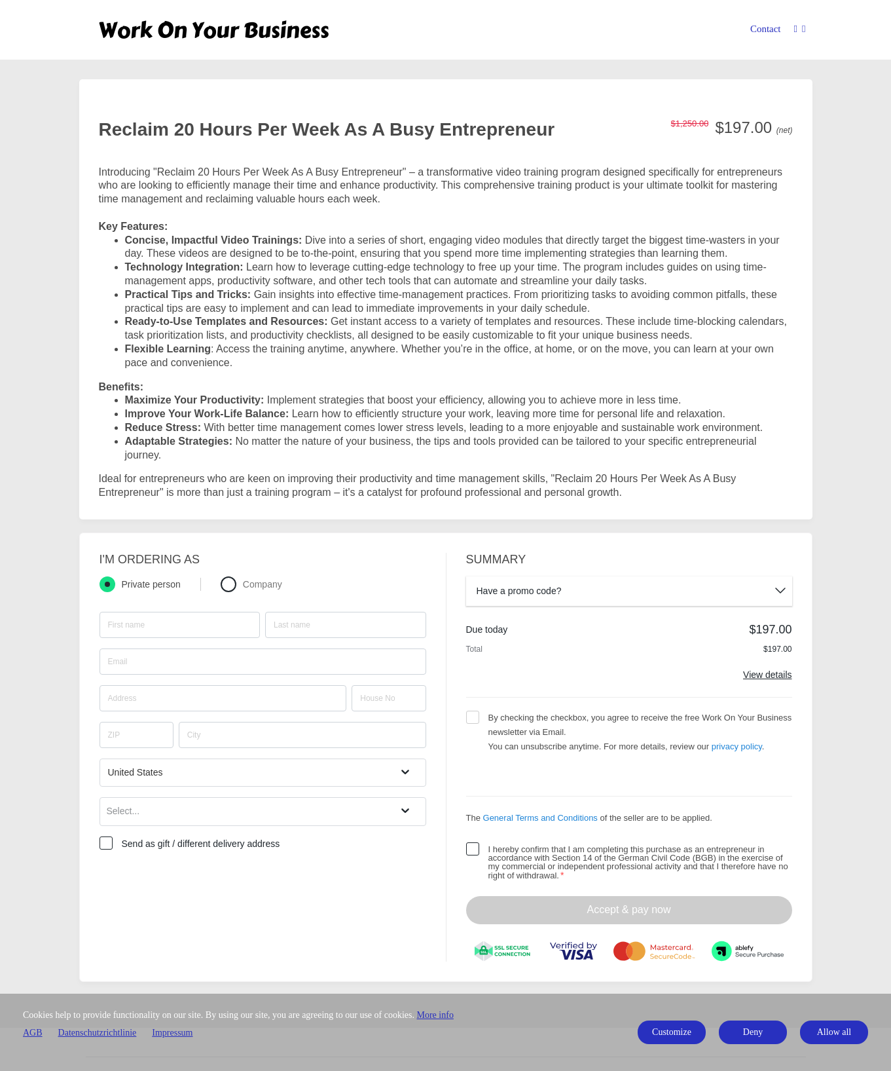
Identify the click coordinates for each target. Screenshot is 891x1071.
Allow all (834, 1032)
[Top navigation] (800, 31)
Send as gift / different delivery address (201, 843)
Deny (753, 1032)
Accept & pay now (628, 909)
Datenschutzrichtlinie (97, 1033)
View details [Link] (767, 674)
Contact (765, 29)
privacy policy (737, 746)
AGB (33, 1033)
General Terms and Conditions (540, 818)
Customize (671, 1032)
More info (435, 1015)
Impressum (172, 1033)
